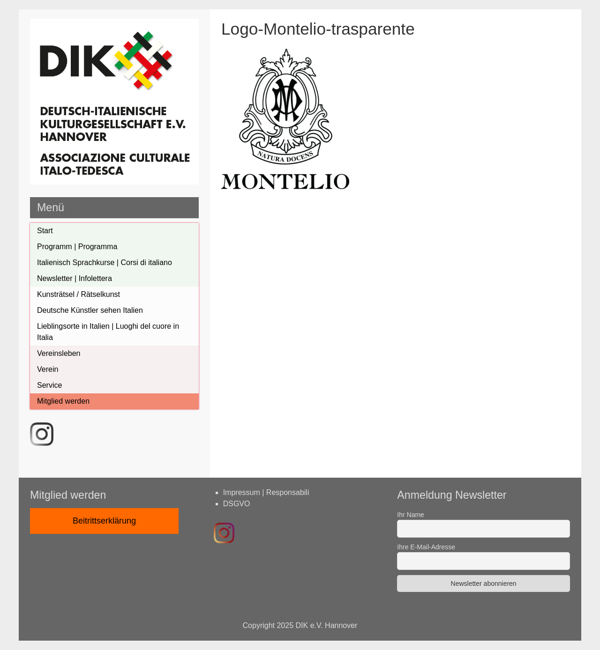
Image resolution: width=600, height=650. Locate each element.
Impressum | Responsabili (266, 492)
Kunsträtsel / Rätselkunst (78, 294)
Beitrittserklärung (104, 520)
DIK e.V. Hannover (327, 625)
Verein (47, 369)
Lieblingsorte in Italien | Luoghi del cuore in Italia (108, 331)
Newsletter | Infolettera (74, 278)
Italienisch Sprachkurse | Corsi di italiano (104, 262)
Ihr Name (410, 514)
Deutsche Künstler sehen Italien (90, 310)
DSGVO (236, 504)
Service (49, 385)
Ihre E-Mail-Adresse (426, 547)
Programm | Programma (77, 247)
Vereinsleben (59, 353)
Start (45, 231)
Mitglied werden (63, 401)
